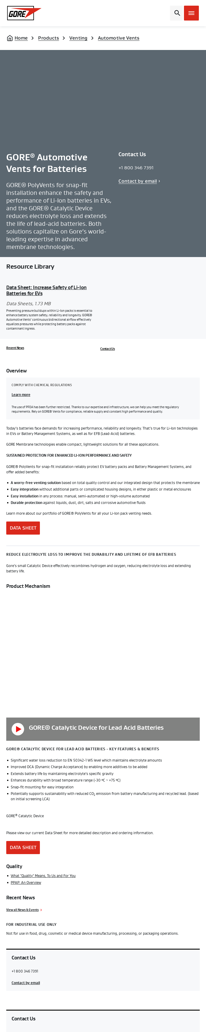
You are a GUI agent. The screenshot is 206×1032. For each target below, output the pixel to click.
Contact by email (137, 181)
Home (21, 37)
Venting (78, 37)
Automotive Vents (119, 37)
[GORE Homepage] (29, 13)
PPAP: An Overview (26, 882)
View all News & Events (22, 910)
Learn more (21, 395)
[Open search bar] (176, 13)
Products (48, 37)
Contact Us (107, 348)
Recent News (15, 348)
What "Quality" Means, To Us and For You (43, 876)
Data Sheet (23, 527)
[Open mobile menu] (191, 13)
